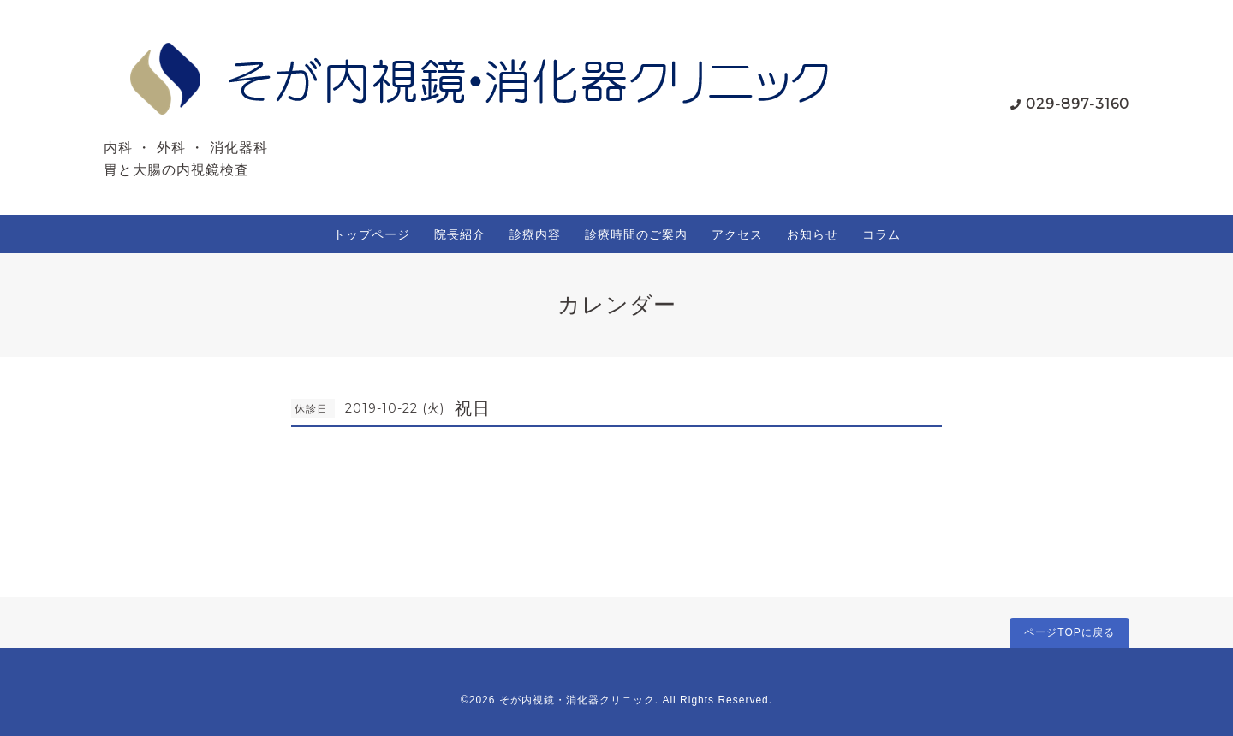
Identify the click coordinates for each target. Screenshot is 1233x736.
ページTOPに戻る (1069, 632)
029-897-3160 (1077, 104)
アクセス (737, 234)
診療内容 (535, 234)
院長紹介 (459, 234)
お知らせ (812, 234)
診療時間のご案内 (636, 234)
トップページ (371, 234)
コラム (881, 234)
